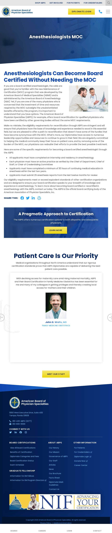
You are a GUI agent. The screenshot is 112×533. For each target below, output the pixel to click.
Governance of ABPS (58, 458)
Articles (52, 467)
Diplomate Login (81, 11)
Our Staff (53, 462)
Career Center (80, 467)
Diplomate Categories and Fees (24, 458)
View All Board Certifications (22, 449)
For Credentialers (93, 3)
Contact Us (54, 491)
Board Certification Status (22, 462)
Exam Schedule (17, 467)
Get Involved (56, 3)
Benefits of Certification (21, 454)
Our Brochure (55, 475)
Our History (54, 449)
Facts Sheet (54, 479)
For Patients (73, 3)
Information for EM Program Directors (27, 482)
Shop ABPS (40, 3)
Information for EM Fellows (22, 477)
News (51, 471)
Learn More (55, 230)
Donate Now (79, 462)
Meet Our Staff (56, 375)
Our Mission (54, 454)
